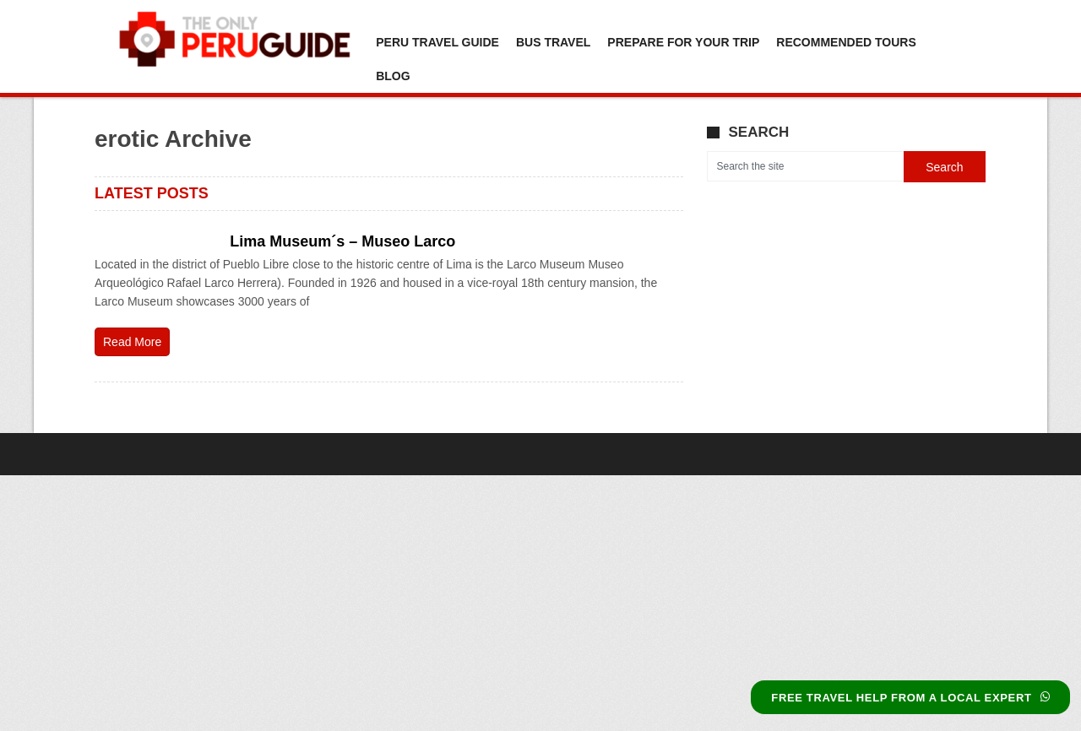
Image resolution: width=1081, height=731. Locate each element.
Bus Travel (553, 42)
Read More (132, 342)
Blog (393, 76)
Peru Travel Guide (437, 42)
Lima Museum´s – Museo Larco (342, 241)
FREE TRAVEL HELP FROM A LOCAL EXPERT (910, 697)
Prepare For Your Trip (683, 42)
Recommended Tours (845, 42)
